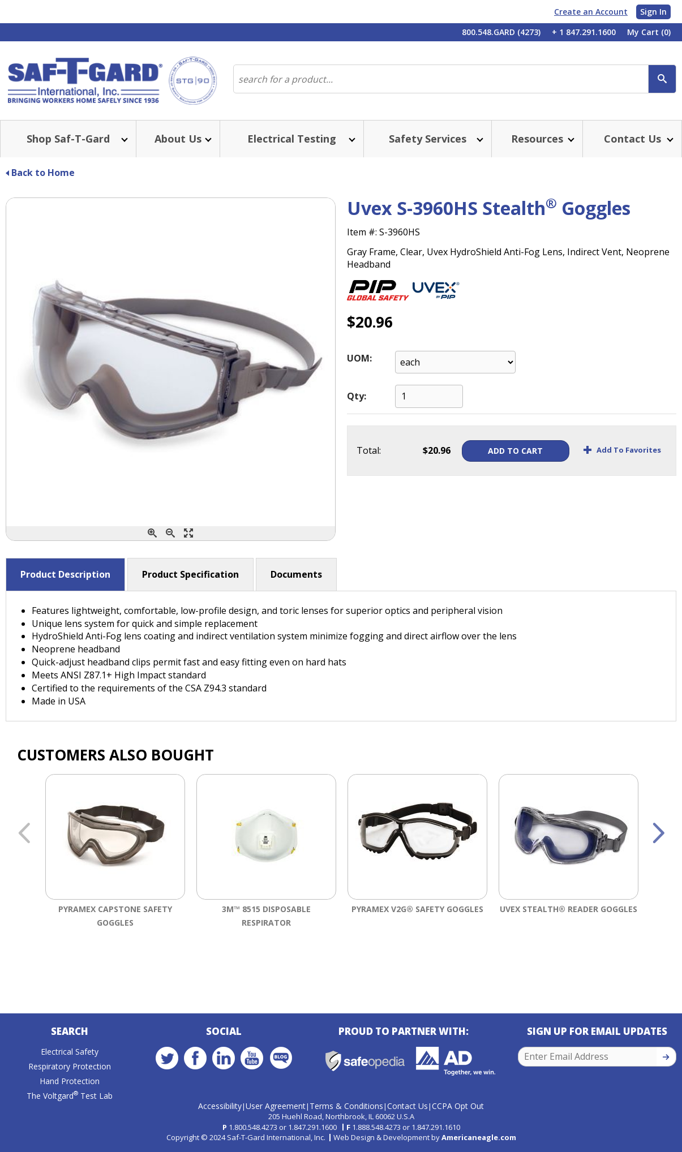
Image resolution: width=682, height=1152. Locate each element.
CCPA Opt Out (458, 1106)
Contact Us (407, 1106)
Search (69, 1031)
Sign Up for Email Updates (597, 1031)
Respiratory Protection (69, 1066)
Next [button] (658, 834)
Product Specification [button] (190, 574)
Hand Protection (70, 1081)
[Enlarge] (188, 533)
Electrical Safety (69, 1051)
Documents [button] (296, 574)
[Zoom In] (152, 533)
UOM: (359, 358)
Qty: (356, 396)
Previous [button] (23, 834)
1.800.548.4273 (253, 1127)
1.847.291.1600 (312, 1127)
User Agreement (276, 1106)
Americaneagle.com (478, 1137)
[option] (115, 873)
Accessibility (220, 1106)
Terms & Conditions (346, 1106)
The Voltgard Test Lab (70, 1095)
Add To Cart (515, 450)
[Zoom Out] (170, 533)
